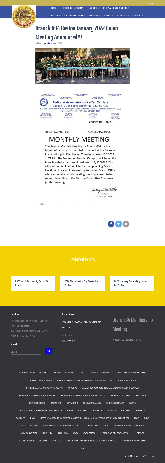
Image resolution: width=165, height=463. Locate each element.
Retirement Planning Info (68, 16)
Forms (138, 16)
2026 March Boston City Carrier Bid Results (32, 283)
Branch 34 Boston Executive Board (128, 395)
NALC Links (63, 433)
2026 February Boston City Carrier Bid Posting (130, 283)
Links (109, 16)
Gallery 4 (111, 411)
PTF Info (123, 16)
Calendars (56, 403)
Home (55, 8)
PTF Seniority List (25, 441)
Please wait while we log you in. (116, 433)
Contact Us (72, 403)
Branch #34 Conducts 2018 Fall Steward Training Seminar (110, 388)
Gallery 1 (83, 411)
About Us (94, 8)
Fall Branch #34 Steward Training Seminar (41, 411)
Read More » (68, 340)
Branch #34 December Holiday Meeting (37, 395)
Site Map (43, 441)
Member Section (74, 8)
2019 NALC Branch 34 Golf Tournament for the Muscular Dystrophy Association (96, 380)
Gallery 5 (126, 411)
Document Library (115, 403)
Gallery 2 (97, 411)
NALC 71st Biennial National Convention (124, 426)
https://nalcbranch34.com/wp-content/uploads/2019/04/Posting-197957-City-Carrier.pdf (84, 418)
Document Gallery (92, 403)
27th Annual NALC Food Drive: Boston (44, 388)
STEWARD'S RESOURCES (117, 8)
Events (132, 403)
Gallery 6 (140, 411)
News (75, 433)
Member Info (94, 426)
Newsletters (89, 433)
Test (82, 448)
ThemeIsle (149, 456)
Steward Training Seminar (135, 441)
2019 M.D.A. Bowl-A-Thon (40, 380)
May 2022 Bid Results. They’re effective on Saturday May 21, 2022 (52, 426)
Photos (95, 16)
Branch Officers (37, 403)
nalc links (47, 433)
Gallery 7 (20, 418)
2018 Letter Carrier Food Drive (94, 373)
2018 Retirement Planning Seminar (131, 373)
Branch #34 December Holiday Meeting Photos (83, 395)
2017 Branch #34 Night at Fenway (33, 373)
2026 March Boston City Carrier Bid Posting (81, 283)
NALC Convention (29, 433)
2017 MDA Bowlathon (64, 373)
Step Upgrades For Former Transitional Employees (91, 441)
